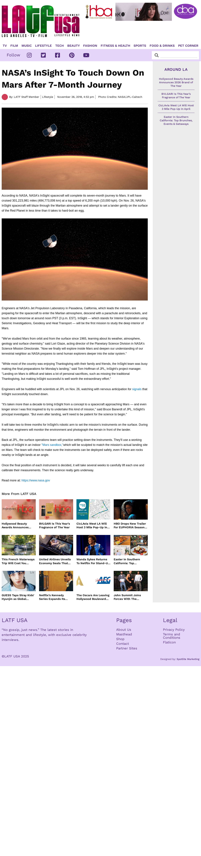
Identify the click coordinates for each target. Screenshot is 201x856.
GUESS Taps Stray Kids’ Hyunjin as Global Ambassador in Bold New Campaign (18, 597)
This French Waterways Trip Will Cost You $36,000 (18, 561)
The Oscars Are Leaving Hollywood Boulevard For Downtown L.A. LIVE (93, 597)
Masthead (124, 634)
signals (136, 389)
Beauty (73, 45)
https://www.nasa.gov (36, 480)
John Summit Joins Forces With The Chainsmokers (127, 597)
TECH (59, 45)
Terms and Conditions (171, 636)
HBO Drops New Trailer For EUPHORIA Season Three (130, 525)
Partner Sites (126, 648)
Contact (122, 644)
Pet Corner (188, 45)
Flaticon (169, 642)
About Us (123, 630)
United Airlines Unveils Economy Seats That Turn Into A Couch (55, 561)
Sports (140, 45)
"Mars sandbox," (52, 445)
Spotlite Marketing (188, 659)
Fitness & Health (115, 45)
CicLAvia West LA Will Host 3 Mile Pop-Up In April (91, 525)
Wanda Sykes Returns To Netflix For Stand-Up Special (93, 561)
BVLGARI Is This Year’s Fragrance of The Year (54, 525)
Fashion (90, 45)
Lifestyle (43, 45)
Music (27, 45)
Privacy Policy (174, 630)
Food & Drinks (162, 45)
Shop (120, 639)
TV (5, 45)
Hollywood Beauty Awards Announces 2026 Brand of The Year (18, 525)
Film (14, 45)
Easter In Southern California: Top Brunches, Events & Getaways (127, 561)
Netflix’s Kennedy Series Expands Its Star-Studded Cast (52, 597)
